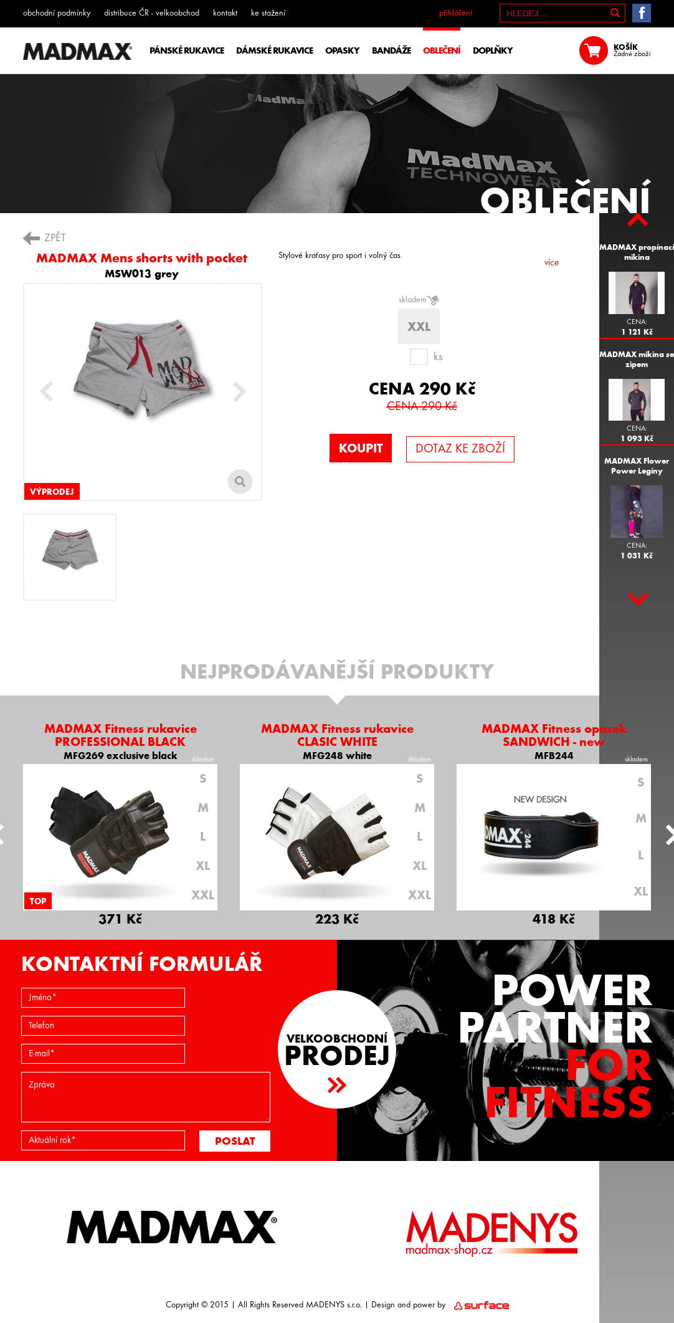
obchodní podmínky (56, 13)
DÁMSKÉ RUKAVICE (274, 50)
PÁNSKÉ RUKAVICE (187, 50)
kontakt (225, 13)
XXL (202, 894)
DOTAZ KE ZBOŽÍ (460, 449)
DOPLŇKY (493, 50)
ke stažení (268, 13)
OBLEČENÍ (441, 50)
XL (203, 865)
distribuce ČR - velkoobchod (151, 13)
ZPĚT (55, 238)
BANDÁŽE (391, 50)
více (551, 263)
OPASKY (342, 50)
